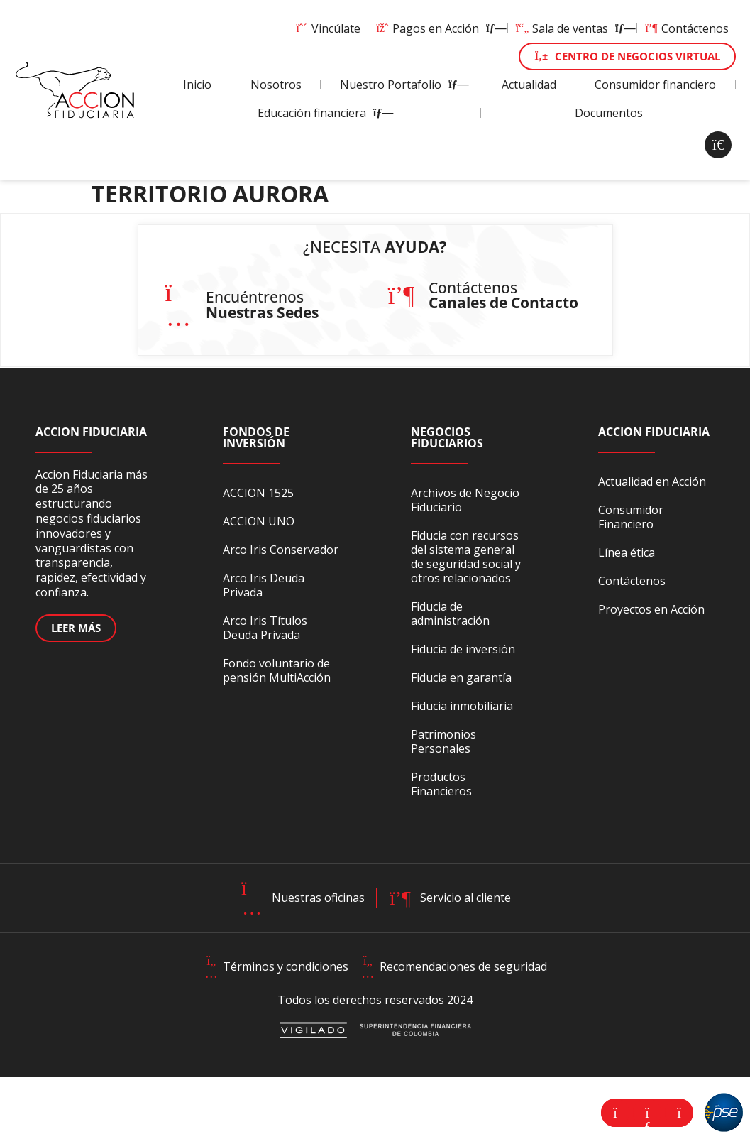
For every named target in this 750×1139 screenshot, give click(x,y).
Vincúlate (327, 28)
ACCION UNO (258, 521)
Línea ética (626, 552)
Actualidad (529, 84)
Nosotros (276, 84)
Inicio (197, 84)
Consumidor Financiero (630, 517)
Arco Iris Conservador (280, 549)
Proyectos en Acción (651, 609)
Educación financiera (322, 113)
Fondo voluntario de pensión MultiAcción (277, 670)
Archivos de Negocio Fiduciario (465, 500)
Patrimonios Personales (443, 741)
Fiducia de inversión (463, 649)
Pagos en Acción (437, 28)
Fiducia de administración (450, 613)
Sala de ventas (572, 28)
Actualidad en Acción (652, 481)
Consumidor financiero (655, 84)
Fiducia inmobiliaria (462, 706)
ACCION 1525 (258, 493)
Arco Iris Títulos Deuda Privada (265, 628)
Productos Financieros (441, 784)
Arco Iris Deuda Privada (263, 585)
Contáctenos (686, 28)
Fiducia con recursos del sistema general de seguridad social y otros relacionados (466, 557)
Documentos (609, 113)
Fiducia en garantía (461, 677)
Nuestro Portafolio (401, 84)
